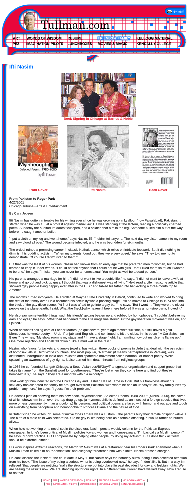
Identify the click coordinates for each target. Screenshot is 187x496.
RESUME (91, 480)
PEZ (48, 484)
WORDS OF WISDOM (71, 480)
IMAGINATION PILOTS (65, 484)
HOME (46, 480)
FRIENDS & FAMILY (109, 480)
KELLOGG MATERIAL (134, 480)
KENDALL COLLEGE (132, 484)
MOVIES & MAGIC (108, 484)
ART (55, 480)
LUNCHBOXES (88, 484)
